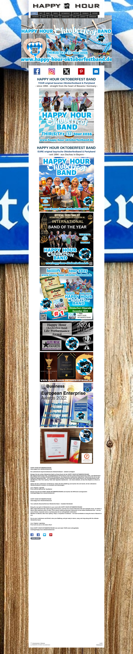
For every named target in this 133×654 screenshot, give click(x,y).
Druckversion (35, 643)
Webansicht (99, 644)
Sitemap (42, 643)
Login (101, 643)
